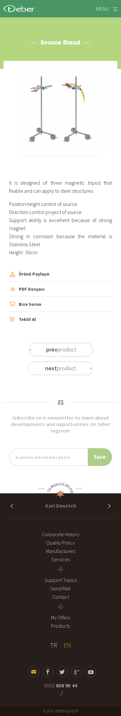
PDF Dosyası (27, 289)
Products (60, 626)
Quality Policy (60, 542)
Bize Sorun (25, 305)
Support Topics (61, 580)
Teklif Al (23, 319)
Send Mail (60, 588)
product (52, 349)
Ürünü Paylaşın (29, 275)
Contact (60, 597)
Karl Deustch (60, 505)
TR (53, 645)
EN (67, 645)
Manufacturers (61, 551)
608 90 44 (60, 685)
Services (60, 559)
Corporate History (60, 534)
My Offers (60, 617)
